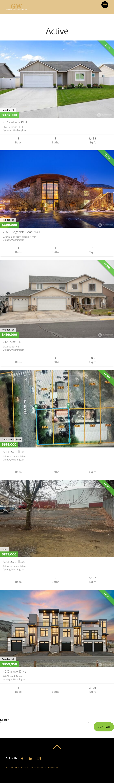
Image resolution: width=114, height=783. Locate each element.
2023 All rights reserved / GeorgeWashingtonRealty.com (32, 767)
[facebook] (22, 758)
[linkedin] (30, 758)
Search (4, 719)
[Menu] (104, 4)
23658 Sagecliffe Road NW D (22, 232)
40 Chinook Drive (14, 671)
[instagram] (38, 758)
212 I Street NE (13, 342)
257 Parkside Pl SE (15, 122)
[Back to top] (57, 748)
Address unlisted (14, 452)
